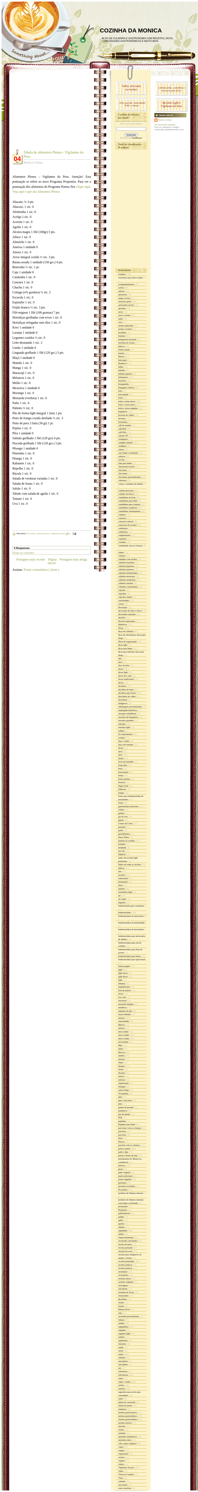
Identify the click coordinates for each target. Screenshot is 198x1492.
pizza (120, 1169)
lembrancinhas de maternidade (131, 922)
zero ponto (123, 1485)
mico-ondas (123, 1031)
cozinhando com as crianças (130, 545)
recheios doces (124, 1278)
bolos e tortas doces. (127, 404)
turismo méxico (125, 1423)
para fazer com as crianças (130, 1128)
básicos (121, 346)
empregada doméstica (128, 710)
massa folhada (124, 1014)
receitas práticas (125, 1265)
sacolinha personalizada (128, 1316)
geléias (121, 813)
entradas (122, 724)
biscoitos (122, 380)
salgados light (124, 1333)
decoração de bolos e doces (130, 610)
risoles (121, 1302)
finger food (123, 786)
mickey (121, 1028)
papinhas (122, 1121)
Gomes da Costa (125, 823)
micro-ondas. (124, 1038)
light (120, 969)
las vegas (122, 899)
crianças (122, 555)
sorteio (121, 1385)
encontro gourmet (126, 720)
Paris (120, 1138)
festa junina (123, 772)
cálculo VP (123, 435)
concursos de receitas (127, 525)
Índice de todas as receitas (129, 864)
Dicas (121, 628)
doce (120, 662)
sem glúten (123, 1364)
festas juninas (124, 779)
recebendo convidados (128, 1241)
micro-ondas (124, 1035)
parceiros (122, 1131)
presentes (122, 1183)
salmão (121, 1337)
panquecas (123, 1110)
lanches (121, 888)
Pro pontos (31, 533)
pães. (120, 1104)
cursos (121, 604)
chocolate (122, 470)
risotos (121, 1306)
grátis (121, 830)
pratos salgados (125, 1179)
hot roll (121, 851)
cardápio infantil (125, 442)
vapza (121, 1447)
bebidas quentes (125, 374)
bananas (122, 336)
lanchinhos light (125, 892)
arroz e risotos (124, 315)
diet (120, 658)
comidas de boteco (126, 494)
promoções (123, 1206)
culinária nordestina (127, 580)
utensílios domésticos (127, 1436)
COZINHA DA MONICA (131, 30)
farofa (121, 758)
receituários (123, 1275)
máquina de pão (125, 1011)
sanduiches (123, 1340)
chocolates (123, 473)
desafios (122, 617)
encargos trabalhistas (127, 713)
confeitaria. (123, 532)
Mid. (120, 1045)
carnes (121, 449)
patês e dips (123, 1152)
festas (121, 775)
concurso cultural (126, 521)
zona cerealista (125, 1488)
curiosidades (124, 600)
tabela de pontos (43, 533)
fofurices (122, 789)
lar (119, 895)
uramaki (122, 1433)
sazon (121, 1350)
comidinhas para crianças (129, 504)
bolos (121, 398)
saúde (121, 1347)
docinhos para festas (127, 693)
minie (121, 1048)
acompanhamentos (126, 284)
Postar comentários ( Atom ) (41, 569)
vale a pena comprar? (127, 1443)
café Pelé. (122, 432)
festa (120, 768)
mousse (121, 1059)
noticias (122, 1080)
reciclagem (123, 1285)
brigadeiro (123, 411)
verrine (121, 1457)
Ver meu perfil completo (164, 124)
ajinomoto (122, 294)
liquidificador (124, 987)
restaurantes (123, 1295)
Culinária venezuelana (128, 586)
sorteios (122, 1388)
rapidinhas (123, 1230)
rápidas (121, 1227)
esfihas (121, 731)
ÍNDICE (122, 854)
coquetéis (122, 539)
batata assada (124, 349)
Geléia (121, 809)
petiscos (122, 1165)
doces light (123, 672)
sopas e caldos (124, 1382)
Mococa (122, 1052)
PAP (120, 1117)
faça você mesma (126, 744)
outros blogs (123, 1090)
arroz (120, 312)
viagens (121, 1460)
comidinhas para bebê (128, 501)
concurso (122, 518)
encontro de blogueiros (128, 717)
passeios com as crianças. (129, 1145)
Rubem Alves (124, 1309)
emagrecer (123, 703)
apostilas (122, 308)
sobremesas (123, 1375)
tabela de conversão (127, 1402)
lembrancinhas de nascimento (131, 929)
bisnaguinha (123, 384)
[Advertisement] (37, 111)
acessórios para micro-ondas (130, 277)
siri (120, 1368)
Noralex (122, 1073)
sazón (121, 1354)
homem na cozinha (126, 840)
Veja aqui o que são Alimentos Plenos (36, 191)
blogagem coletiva (126, 387)
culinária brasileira (126, 562)
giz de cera (123, 816)
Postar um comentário (23, 553)
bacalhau (122, 332)
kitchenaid (123, 882)
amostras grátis (125, 301)
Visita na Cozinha (126, 1474)
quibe (121, 1220)
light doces (123, 973)
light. (120, 980)
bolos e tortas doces (127, 401)
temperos (122, 1409)
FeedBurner (137, 138)
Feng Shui (123, 765)
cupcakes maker (125, 597)
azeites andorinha (126, 325)
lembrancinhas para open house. (132, 959)
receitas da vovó (125, 1251)
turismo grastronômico (128, 1419)
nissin (121, 1069)
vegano (121, 1450)
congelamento (124, 535)
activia (121, 287)
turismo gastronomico (128, 1412)
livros (121, 993)
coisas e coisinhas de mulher (130, 484)
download (122, 700)
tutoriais (122, 1426)
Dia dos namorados (127, 621)
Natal (121, 1062)
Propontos (122, 1210)
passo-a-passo (124, 1148)
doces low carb (125, 676)
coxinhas (122, 542)
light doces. (123, 976)
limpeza (122, 983)
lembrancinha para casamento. (131, 906)
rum (120, 1313)
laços (120, 885)
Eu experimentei (125, 734)
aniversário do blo (126, 305)
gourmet (122, 827)
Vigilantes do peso (58, 533)
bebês (121, 367)
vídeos (121, 1464)
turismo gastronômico (128, 1416)
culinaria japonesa (126, 566)
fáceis (121, 748)
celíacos (122, 456)
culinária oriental (126, 583)
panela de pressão (126, 1107)
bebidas (121, 370)
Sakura (121, 1320)
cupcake (122, 590)
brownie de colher (126, 415)
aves (120, 322)
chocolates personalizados (129, 477)
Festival (122, 782)
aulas (120, 319)
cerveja (121, 459)
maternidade (123, 1021)
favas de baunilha (126, 761)
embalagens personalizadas (130, 706)
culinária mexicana (126, 576)
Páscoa (121, 1141)
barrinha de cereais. (127, 342)
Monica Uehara (165, 120)
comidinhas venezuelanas (129, 511)
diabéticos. (123, 624)
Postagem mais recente (30, 559)
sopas (121, 1378)
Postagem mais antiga (73, 559)
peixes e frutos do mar (128, 1155)
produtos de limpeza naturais (131, 1193)
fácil (120, 755)
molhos (121, 1055)
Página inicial (52, 561)
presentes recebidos (127, 1186)
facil (120, 751)
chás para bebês (125, 463)
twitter (121, 1429)
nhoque (121, 1066)
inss (120, 871)
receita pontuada (125, 1247)
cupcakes (122, 593)
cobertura (122, 480)
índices (121, 868)
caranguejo (123, 439)
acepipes (122, 274)
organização (123, 1083)
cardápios (122, 446)
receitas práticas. (125, 1268)
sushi (120, 1398)
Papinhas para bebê (127, 1124)
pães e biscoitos (125, 1100)
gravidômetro (124, 834)
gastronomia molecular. (128, 806)
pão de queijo (124, 1114)
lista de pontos (124, 990)
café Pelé (122, 429)
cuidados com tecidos (127, 559)
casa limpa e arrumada (128, 453)
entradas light (124, 727)
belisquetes (123, 377)
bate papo (122, 360)
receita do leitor (125, 1244)
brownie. (122, 418)
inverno (121, 875)
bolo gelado (123, 394)
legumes (122, 902)
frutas (121, 803)
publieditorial (124, 1213)
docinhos (122, 686)
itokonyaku (123, 878)
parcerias (122, 1135)
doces (121, 669)
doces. (121, 682)
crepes (121, 552)
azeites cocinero (125, 329)
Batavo (121, 356)
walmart (122, 1481)
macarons (122, 1000)
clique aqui (83, 186)
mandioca (122, 1007)
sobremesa (123, 1371)
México (121, 1025)
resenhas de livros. (126, 1292)
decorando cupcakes (127, 614)
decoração (122, 607)
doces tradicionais (126, 679)
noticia (121, 1076)
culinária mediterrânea (128, 573)
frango (121, 793)
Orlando (122, 1086)
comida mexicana (126, 490)
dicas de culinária (126, 631)
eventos (121, 737)
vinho (121, 1471)
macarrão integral (126, 1004)
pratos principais (125, 1176)
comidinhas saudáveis (128, 507)
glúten (121, 820)
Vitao (121, 1478)
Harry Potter (123, 837)
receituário (123, 1271)
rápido (121, 1234)
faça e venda (124, 741)
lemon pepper (124, 966)
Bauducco (122, 363)
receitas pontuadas (126, 1261)
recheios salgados (126, 1282)
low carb (122, 997)
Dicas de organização (127, 641)
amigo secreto (124, 298)
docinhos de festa (126, 689)
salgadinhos (123, 1326)
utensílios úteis (125, 1440)
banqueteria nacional (127, 339)
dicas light (123, 645)
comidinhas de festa (127, 497)
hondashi (122, 847)
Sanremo (122, 1344)
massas (121, 1018)
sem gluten (123, 1361)
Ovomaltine (123, 1093)
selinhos (122, 1357)
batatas (121, 353)
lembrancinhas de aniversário (131, 916)
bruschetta (123, 422)
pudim (121, 1217)
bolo (120, 391)
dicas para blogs (125, 648)
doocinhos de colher (127, 696)
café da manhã (124, 425)
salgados (122, 1330)
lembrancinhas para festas (129, 956)
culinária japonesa (126, 569)
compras (122, 514)
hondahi (122, 844)
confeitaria (123, 528)
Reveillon (122, 1299)
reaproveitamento (126, 1237)
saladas (121, 1323)
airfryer (121, 291)
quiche (121, 1223)
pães (120, 1097)
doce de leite (124, 665)
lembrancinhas (124, 912)
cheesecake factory (126, 466)
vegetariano (123, 1453)
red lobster (123, 1289)
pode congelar (124, 1172)
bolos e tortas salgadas (128, 408)
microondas (123, 1042)
